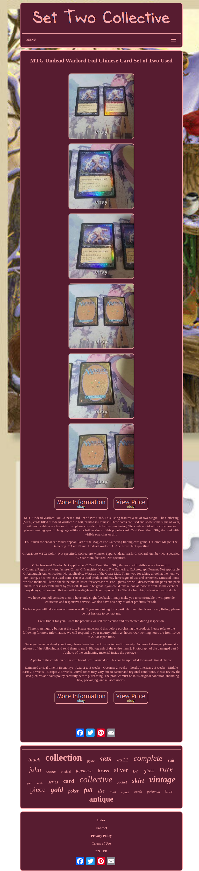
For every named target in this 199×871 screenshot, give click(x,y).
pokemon (153, 792)
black (34, 759)
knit (135, 771)
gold (57, 790)
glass (149, 770)
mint (113, 792)
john (35, 769)
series (53, 782)
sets (105, 758)
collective (96, 779)
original (65, 771)
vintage (162, 779)
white (40, 782)
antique (101, 799)
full (88, 790)
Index (101, 820)
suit (171, 760)
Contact (101, 828)
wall (123, 760)
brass (103, 770)
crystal (125, 792)
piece (38, 790)
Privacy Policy (101, 836)
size (101, 791)
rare (167, 768)
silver (121, 770)
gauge (51, 771)
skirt (138, 780)
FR (105, 851)
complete (147, 758)
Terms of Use (101, 843)
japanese (84, 770)
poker (73, 791)
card (68, 781)
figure (91, 761)
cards (138, 792)
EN (97, 851)
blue (169, 791)
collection (63, 758)
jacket (122, 782)
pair (29, 783)
